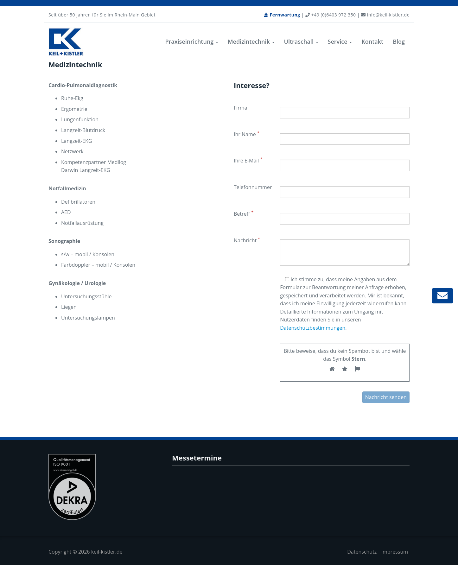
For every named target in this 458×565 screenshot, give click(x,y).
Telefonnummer (253, 187)
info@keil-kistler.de (385, 15)
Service (340, 41)
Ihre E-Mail (248, 160)
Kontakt (372, 41)
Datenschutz (362, 551)
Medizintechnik (251, 41)
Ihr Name (246, 134)
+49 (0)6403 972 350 (330, 15)
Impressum (394, 551)
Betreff (243, 213)
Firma (240, 107)
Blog (399, 41)
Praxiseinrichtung (191, 41)
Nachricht (247, 240)
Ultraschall (301, 41)
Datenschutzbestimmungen (312, 327)
